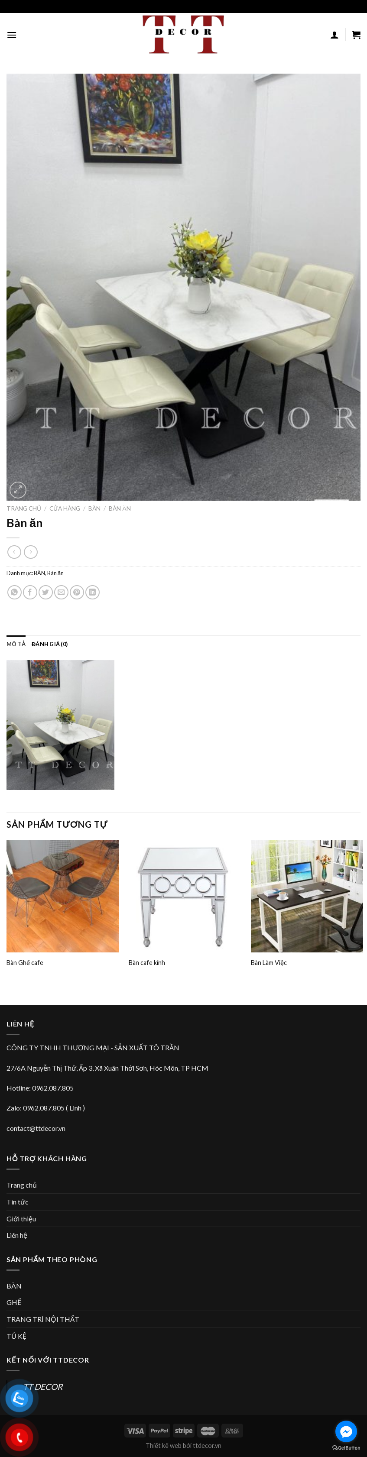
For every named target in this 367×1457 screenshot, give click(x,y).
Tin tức (17, 1202)
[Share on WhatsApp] (14, 592)
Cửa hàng (64, 508)
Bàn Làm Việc (269, 962)
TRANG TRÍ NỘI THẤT (42, 1319)
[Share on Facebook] (30, 592)
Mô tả (16, 644)
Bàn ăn (119, 508)
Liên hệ (16, 1235)
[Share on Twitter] (46, 592)
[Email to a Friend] (61, 592)
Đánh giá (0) (50, 644)
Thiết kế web (164, 1445)
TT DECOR (42, 1387)
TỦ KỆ (16, 1336)
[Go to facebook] (346, 1431)
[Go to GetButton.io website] (346, 1448)
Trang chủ (23, 508)
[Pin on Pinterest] (77, 592)
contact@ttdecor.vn (35, 1128)
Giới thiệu (21, 1218)
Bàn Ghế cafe (24, 962)
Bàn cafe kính (147, 962)
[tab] (16, 644)
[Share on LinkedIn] (92, 592)
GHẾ (13, 1302)
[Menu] (11, 34)
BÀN (94, 508)
